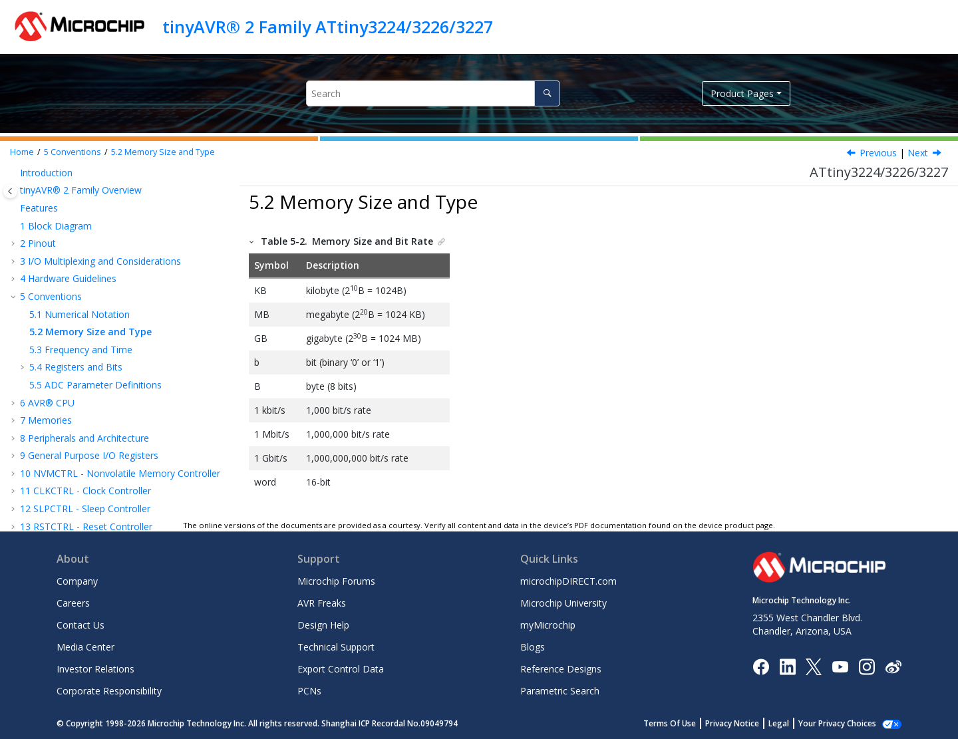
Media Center (85, 647)
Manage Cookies (844, 723)
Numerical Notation (79, 314)
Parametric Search (559, 690)
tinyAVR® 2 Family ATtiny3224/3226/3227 (327, 27)
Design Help (323, 625)
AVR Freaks (321, 603)
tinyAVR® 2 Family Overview (81, 190)
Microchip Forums (336, 581)
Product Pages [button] (742, 93)
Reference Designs (560, 669)
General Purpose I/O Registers (89, 455)
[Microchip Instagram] (866, 665)
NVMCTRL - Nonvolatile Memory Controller (120, 473)
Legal (793, 723)
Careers (73, 603)
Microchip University (563, 603)
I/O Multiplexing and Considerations (100, 261)
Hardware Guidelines (68, 278)
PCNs (309, 690)
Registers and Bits (75, 367)
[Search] (547, 93)
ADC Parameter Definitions (95, 384)
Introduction (46, 172)
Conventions (72, 152)
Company (77, 581)
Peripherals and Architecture (84, 438)
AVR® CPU (47, 402)
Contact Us (80, 625)
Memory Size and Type (163, 152)
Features (39, 208)
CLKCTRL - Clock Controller (85, 490)
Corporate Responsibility (109, 690)
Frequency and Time (80, 349)
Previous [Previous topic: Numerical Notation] (878, 152)
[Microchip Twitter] (814, 665)
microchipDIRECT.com (568, 581)
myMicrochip (547, 625)
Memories (46, 420)
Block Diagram (56, 226)
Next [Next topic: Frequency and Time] (917, 152)
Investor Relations (95, 669)
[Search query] (432, 93)
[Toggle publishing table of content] (10, 191)
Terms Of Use (684, 723)
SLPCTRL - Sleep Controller (85, 508)
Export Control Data (340, 669)
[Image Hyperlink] (840, 666)
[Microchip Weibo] (893, 666)
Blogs (532, 647)
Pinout (38, 243)
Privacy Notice (747, 723)
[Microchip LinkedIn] (787, 665)
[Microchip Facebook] (760, 665)
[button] (14, 173)
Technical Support (336, 647)
